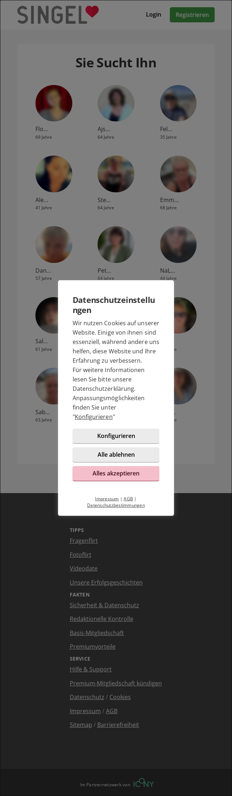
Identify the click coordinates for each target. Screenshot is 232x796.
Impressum (107, 499)
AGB (128, 499)
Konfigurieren (94, 417)
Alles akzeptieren (116, 473)
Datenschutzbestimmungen (116, 505)
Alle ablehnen (116, 455)
